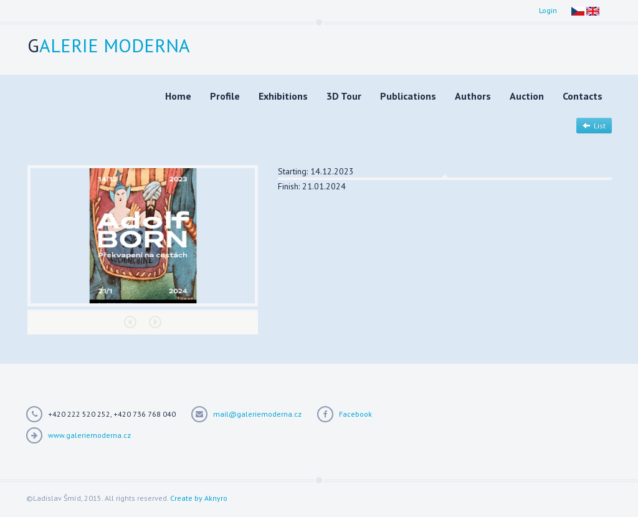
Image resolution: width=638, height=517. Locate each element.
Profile (225, 96)
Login (548, 10)
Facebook (355, 414)
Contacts (582, 96)
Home (178, 96)
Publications (408, 96)
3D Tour (343, 96)
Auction (527, 96)
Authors (473, 96)
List (594, 125)
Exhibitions (283, 96)
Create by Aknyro (198, 498)
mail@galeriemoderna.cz (257, 414)
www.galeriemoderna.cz (89, 435)
